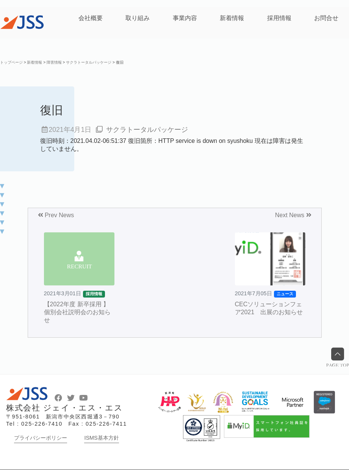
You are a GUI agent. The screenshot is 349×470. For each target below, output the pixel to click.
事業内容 (185, 18)
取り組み (137, 18)
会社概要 (90, 18)
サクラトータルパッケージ (147, 129)
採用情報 (279, 18)
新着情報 (232, 18)
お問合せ (326, 18)
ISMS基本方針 (101, 438)
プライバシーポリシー (40, 438)
